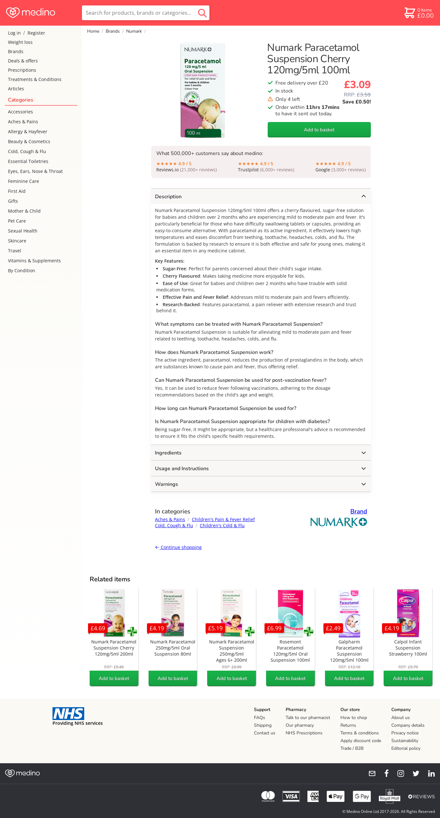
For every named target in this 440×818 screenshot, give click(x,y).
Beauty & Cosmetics (29, 141)
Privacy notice (405, 733)
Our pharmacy (300, 725)
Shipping (263, 725)
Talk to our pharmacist (308, 718)
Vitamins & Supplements (34, 261)
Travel (14, 251)
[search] (146, 12)
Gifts (13, 201)
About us (400, 718)
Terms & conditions (359, 733)
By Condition (21, 270)
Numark (134, 31)
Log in (14, 33)
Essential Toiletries (28, 161)
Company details (408, 725)
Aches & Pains (23, 122)
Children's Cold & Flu (222, 525)
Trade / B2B (351, 748)
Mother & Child (24, 211)
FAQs (259, 718)
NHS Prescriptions (304, 733)
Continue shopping (178, 547)
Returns (348, 725)
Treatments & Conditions (34, 79)
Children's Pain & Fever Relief (223, 519)
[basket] (419, 13)
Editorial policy (405, 748)
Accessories (20, 112)
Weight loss (20, 42)
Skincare (17, 241)
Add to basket (319, 130)
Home (93, 31)
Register (36, 33)
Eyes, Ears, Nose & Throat (35, 171)
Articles (16, 89)
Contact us (264, 733)
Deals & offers (23, 61)
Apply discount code (360, 741)
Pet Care (17, 221)
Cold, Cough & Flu (27, 151)
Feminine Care (23, 181)
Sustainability (404, 741)
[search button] (202, 12)
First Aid (17, 191)
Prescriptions (22, 70)
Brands (15, 51)
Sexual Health (22, 231)
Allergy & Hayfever (27, 131)
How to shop (353, 718)
